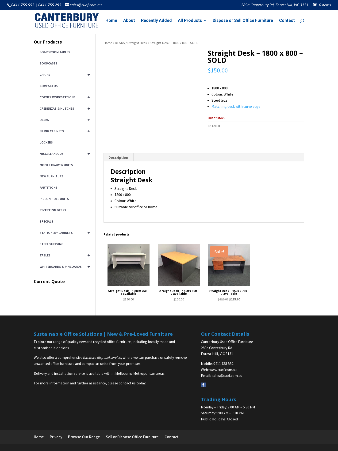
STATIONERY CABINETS (64, 232)
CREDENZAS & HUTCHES (64, 108)
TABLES (64, 255)
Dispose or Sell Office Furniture (243, 21)
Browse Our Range (84, 436)
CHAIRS (64, 74)
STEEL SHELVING (51, 244)
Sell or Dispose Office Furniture (132, 436)
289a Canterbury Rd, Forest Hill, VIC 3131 (274, 5)
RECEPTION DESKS (53, 210)
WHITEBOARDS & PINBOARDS (64, 266)
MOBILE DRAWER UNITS (56, 165)
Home (111, 21)
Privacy (56, 436)
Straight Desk (137, 43)
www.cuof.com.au (223, 369)
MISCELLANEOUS (64, 153)
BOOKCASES (48, 63)
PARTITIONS (49, 187)
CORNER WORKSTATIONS (64, 97)
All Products (190, 21)
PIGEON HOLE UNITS (54, 199)
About (129, 21)
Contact (287, 21)
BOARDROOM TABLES (55, 52)
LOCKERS (46, 142)
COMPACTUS (49, 86)
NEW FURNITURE (51, 176)
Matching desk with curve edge (235, 106)
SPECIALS (46, 221)
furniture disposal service (102, 357)
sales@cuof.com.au (227, 375)
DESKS (120, 43)
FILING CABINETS (64, 131)
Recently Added (156, 21)
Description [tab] (118, 157)
